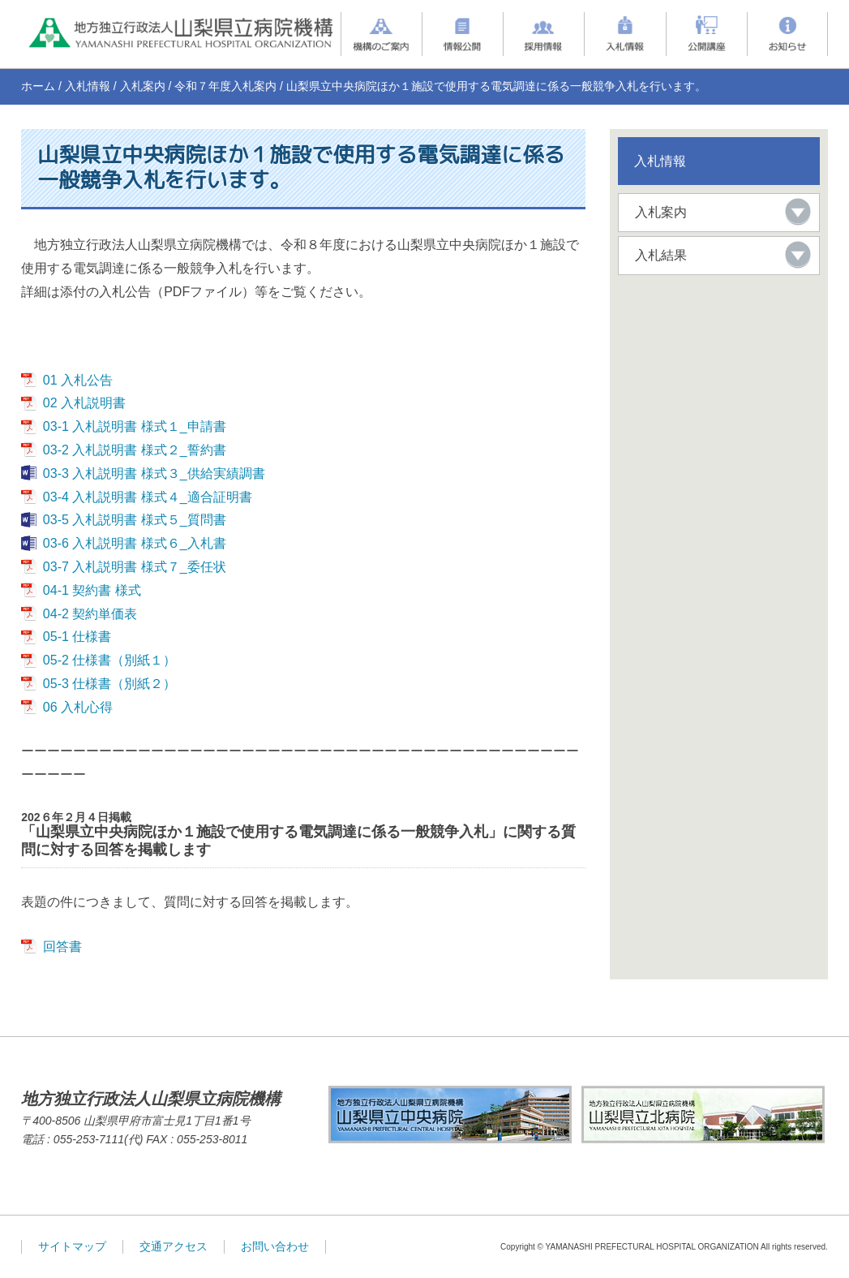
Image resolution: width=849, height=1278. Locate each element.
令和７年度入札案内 (225, 86)
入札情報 (87, 86)
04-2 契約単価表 (90, 614)
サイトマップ (72, 1246)
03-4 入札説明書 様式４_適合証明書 (147, 497)
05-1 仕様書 (77, 636)
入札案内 (142, 86)
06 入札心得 (78, 707)
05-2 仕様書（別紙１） (109, 660)
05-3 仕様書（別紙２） (109, 684)
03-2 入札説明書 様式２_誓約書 (134, 450)
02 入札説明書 (84, 403)
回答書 (62, 946)
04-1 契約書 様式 (92, 590)
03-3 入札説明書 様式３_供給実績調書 (154, 473)
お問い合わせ (275, 1246)
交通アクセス (173, 1246)
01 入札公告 (78, 380)
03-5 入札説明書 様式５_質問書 (134, 520)
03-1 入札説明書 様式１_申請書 (134, 426)
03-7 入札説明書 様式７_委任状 (134, 567)
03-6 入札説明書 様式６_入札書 (134, 543)
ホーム (38, 86)
